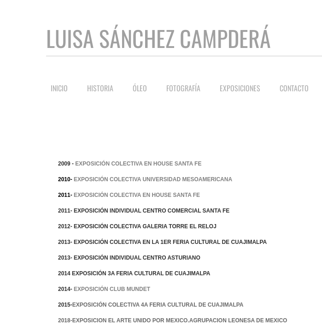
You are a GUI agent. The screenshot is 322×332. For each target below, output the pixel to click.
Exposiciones (240, 88)
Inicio (59, 88)
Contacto (294, 88)
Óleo (140, 88)
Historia (100, 88)
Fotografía (183, 88)
